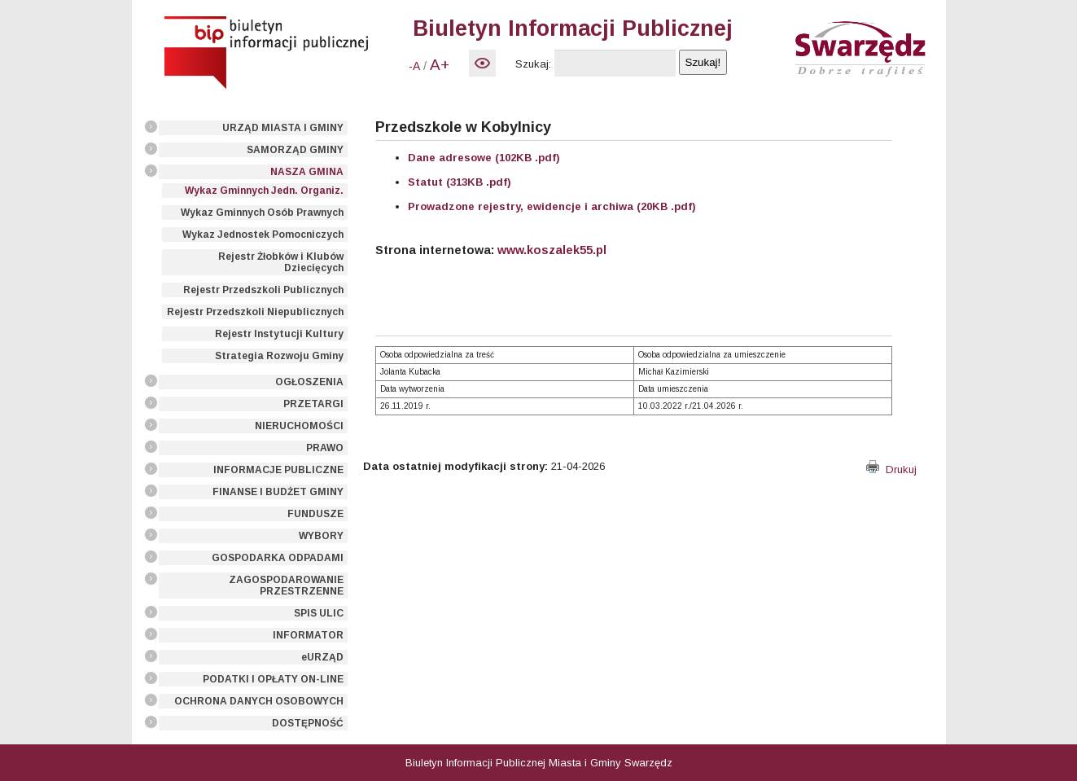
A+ (439, 64)
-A (414, 65)
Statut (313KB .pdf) (459, 182)
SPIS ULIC (319, 613)
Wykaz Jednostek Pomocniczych (263, 234)
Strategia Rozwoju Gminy (279, 356)
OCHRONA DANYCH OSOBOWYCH (259, 701)
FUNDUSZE (315, 514)
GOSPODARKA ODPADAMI (278, 558)
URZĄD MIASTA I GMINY (283, 128)
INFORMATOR (308, 635)
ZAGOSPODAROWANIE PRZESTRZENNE (286, 585)
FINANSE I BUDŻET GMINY (278, 492)
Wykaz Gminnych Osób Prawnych (262, 212)
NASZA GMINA (307, 172)
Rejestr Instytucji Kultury (279, 334)
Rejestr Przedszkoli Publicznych (263, 290)
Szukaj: (533, 64)
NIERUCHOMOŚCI (299, 426)
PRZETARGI (313, 404)
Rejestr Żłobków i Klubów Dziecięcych (281, 262)
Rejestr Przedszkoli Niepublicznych (255, 312)
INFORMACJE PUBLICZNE (278, 470)
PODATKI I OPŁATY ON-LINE (273, 679)
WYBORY (321, 536)
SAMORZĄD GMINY (295, 150)
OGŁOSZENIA (309, 382)
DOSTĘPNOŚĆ (308, 723)
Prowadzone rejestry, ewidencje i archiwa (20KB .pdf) (552, 206)
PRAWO (325, 448)
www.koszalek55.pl (551, 250)
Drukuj (891, 469)
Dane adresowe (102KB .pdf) (484, 157)
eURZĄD (322, 657)
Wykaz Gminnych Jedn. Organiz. (264, 190)
